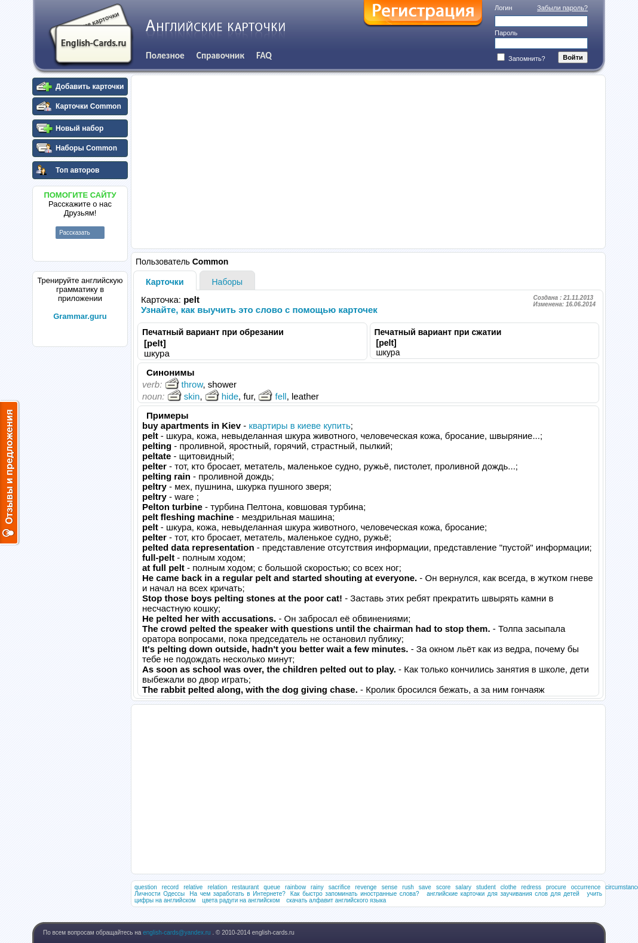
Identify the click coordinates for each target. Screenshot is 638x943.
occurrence (585, 887)
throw (184, 384)
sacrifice (340, 887)
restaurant (245, 887)
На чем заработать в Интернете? (237, 893)
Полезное (165, 55)
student (486, 887)
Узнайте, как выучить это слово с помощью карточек (259, 310)
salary (463, 887)
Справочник (220, 55)
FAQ (264, 55)
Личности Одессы (159, 893)
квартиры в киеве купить (299, 425)
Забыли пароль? (562, 7)
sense (390, 887)
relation (217, 887)
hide (221, 396)
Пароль (506, 32)
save (425, 887)
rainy (317, 887)
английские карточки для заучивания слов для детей (503, 893)
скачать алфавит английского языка (336, 900)
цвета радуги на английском (241, 900)
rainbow (295, 887)
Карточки (165, 282)
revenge (365, 887)
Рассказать (74, 232)
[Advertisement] (80, 531)
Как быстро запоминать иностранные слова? (354, 893)
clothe (509, 887)
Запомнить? (521, 58)
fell (272, 396)
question (145, 887)
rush (407, 887)
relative (193, 887)
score (443, 887)
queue (271, 887)
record (170, 887)
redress (531, 887)
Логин (504, 7)
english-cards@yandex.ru (177, 932)
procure (556, 887)
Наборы (227, 282)
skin (183, 396)
